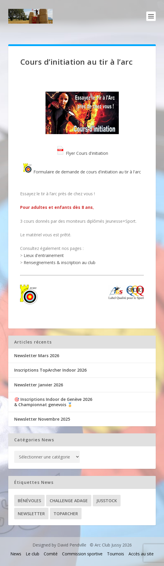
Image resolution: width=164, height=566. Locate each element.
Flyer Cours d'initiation (82, 153)
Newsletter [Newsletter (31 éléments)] (31, 513)
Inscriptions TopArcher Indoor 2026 (50, 370)
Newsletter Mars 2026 (36, 355)
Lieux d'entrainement (44, 255)
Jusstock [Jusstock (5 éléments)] (106, 500)
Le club (32, 554)
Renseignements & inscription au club (59, 262)
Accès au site (141, 554)
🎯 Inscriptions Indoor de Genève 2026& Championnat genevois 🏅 (53, 401)
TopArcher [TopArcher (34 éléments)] (65, 513)
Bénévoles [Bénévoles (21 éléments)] (29, 500)
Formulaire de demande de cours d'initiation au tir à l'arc (82, 172)
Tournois (115, 554)
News (15, 554)
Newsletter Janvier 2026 (38, 385)
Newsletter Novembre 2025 (42, 419)
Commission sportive (82, 554)
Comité (51, 554)
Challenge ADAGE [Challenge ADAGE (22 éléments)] (69, 500)
